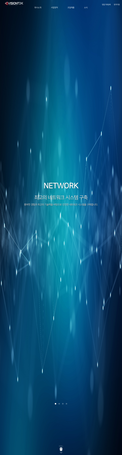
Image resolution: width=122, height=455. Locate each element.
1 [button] (55, 404)
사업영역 (54, 7)
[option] (61, 227)
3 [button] (63, 404)
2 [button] (59, 404)
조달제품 (71, 7)
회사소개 (37, 7)
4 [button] (66, 404)
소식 (86, 7)
